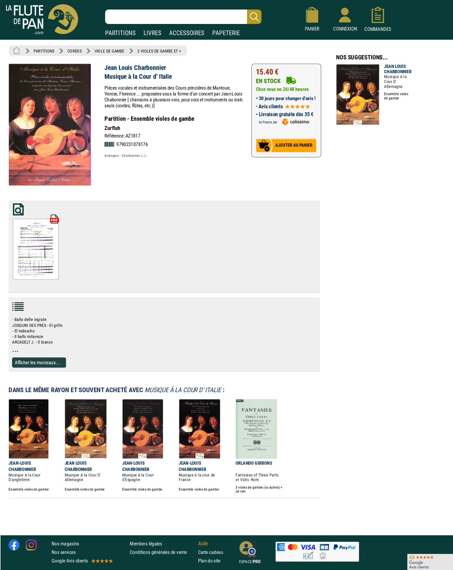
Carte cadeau (210, 552)
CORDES (74, 50)
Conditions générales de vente (162, 552)
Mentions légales (146, 543)
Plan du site (209, 560)
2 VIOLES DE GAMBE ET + (159, 50)
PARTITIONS (120, 33)
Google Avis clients (82, 560)
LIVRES (152, 33)
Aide (203, 543)
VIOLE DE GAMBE (110, 50)
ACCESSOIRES (186, 33)
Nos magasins (65, 543)
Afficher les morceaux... (37, 362)
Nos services (64, 552)
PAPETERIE (226, 33)
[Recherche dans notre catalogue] (183, 17)
